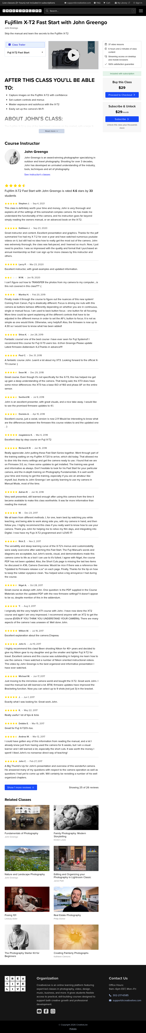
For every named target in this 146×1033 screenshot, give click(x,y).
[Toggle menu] (140, 10)
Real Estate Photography (67, 915)
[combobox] (90, 10)
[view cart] (107, 3)
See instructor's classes (37, 174)
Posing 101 (10, 915)
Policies (73, 1028)
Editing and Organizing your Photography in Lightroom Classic (72, 875)
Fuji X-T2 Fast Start (18, 52)
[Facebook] (46, 1011)
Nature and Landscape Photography (25, 874)
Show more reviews (21, 787)
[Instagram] (52, 1011)
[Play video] (73, 55)
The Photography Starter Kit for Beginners (22, 954)
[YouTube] (39, 1011)
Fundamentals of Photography (21, 833)
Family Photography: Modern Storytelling (70, 834)
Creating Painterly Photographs (71, 953)
